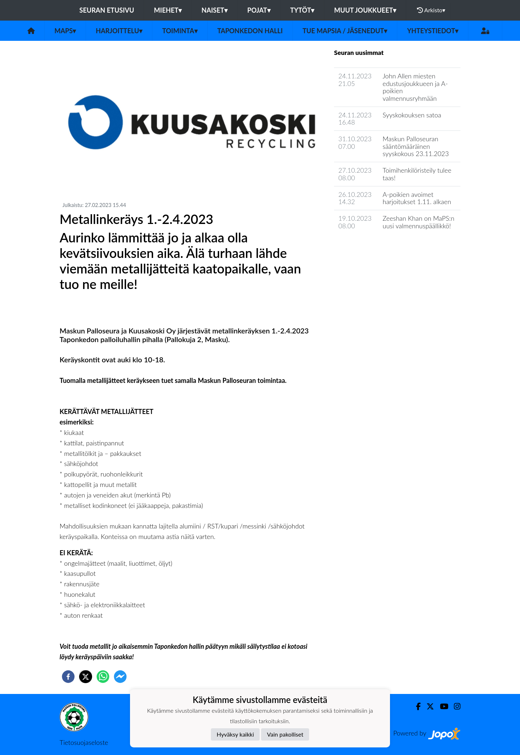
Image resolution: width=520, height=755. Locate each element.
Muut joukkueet (365, 10)
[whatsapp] (102, 676)
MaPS (65, 31)
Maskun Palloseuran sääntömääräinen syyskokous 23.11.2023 (416, 146)
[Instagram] (454, 706)
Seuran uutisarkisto (366, 246)
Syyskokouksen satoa (412, 115)
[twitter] (85, 676)
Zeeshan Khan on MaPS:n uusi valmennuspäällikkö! (419, 222)
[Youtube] (441, 706)
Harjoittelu (119, 31)
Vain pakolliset (285, 734)
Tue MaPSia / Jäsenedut (345, 31)
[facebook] (68, 676)
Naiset (215, 10)
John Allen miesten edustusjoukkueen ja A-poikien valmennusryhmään (415, 87)
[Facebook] (415, 706)
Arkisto (431, 10)
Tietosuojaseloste (84, 742)
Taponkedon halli (250, 31)
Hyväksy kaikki (235, 734)
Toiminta (180, 31)
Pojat (258, 10)
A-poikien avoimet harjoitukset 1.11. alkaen (417, 198)
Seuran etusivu (106, 10)
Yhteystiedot (432, 31)
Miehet (168, 10)
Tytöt (302, 10)
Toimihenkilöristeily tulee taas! (417, 174)
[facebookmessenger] (120, 676)
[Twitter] (427, 706)
